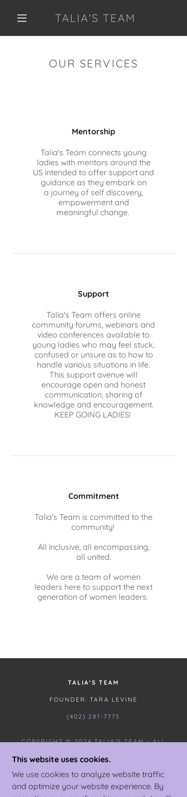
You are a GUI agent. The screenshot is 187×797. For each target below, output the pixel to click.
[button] (22, 18)
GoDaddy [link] (119, 763)
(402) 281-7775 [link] (93, 716)
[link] (95, 17)
